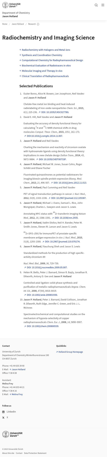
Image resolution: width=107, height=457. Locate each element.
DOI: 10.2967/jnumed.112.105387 (68, 198)
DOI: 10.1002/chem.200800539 (42, 326)
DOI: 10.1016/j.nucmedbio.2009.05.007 (47, 267)
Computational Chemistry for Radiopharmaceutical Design (52, 60)
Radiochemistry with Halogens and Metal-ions (46, 50)
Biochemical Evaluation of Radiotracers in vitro (46, 65)
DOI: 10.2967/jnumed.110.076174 (62, 241)
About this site (8, 453)
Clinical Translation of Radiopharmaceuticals (45, 76)
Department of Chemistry (16, 13)
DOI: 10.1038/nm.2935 (66, 218)
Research (33, 24)
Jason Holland (10, 16)
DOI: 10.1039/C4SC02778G (55, 112)
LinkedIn (9, 411)
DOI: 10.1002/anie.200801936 (42, 295)
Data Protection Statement (35, 453)
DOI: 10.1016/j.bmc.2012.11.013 (70, 183)
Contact (19, 453)
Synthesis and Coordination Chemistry (42, 55)
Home (4, 24)
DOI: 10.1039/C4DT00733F (52, 159)
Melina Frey (17, 394)
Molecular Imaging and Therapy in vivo (42, 71)
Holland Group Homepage (71, 351)
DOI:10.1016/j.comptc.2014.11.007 (44, 136)
